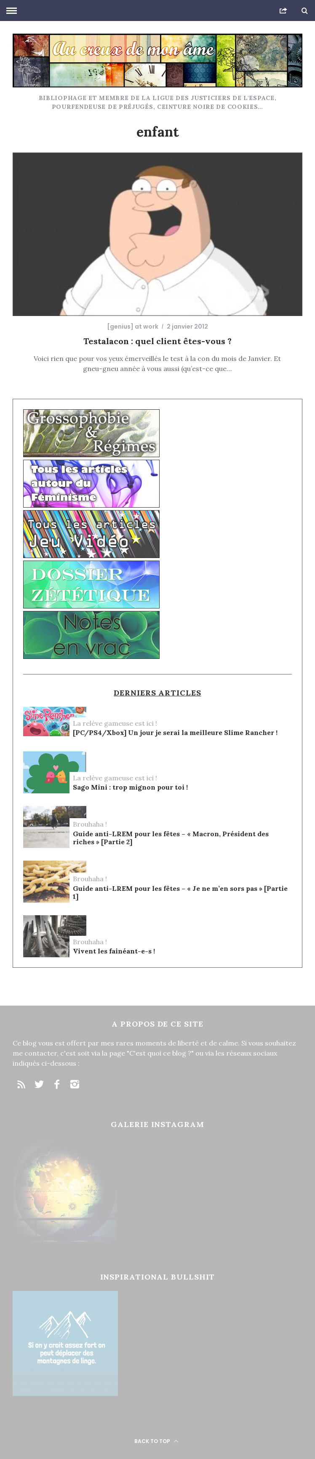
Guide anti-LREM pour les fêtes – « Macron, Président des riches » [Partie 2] (171, 838)
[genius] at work (132, 326)
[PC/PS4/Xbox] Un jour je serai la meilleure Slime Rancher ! (175, 733)
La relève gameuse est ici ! (115, 723)
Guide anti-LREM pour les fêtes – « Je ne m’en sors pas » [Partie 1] (180, 893)
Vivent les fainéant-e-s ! (114, 951)
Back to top (156, 1441)
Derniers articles (157, 693)
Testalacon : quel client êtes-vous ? (157, 341)
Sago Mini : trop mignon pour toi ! (130, 787)
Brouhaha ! (90, 824)
